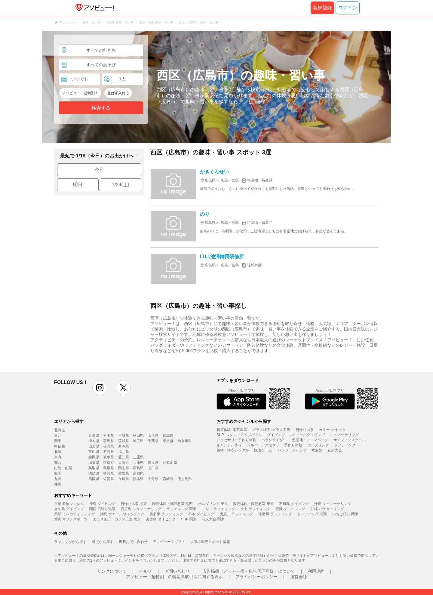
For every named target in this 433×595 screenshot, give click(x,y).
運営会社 (298, 576)
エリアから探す (69, 421)
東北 (57, 435)
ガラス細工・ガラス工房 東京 (117, 519)
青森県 (93, 435)
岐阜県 (108, 457)
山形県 (153, 435)
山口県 (153, 468)
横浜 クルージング (290, 509)
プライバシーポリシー (256, 576)
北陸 (57, 452)
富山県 (93, 452)
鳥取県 (93, 468)
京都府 (108, 462)
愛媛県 (123, 473)
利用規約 (316, 571)
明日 (78, 184)
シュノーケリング (344, 435)
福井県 (123, 452)
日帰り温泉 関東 (134, 504)
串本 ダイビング (201, 514)
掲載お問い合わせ (133, 542)
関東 (57, 441)
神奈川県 (184, 441)
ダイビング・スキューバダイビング (296, 435)
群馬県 (108, 441)
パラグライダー (274, 440)
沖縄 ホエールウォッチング (122, 514)
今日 (99, 169)
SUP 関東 (189, 519)
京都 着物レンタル (69, 504)
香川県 (108, 473)
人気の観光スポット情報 (210, 542)
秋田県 (138, 435)
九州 (57, 479)
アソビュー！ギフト (169, 542)
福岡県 (93, 479)
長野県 (108, 446)
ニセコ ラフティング (218, 509)
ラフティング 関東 (181, 509)
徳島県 (93, 473)
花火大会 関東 (213, 519)
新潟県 (123, 446)
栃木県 (93, 441)
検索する (101, 107)
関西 (57, 462)
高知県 (138, 473)
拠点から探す (102, 542)
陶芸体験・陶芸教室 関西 (172, 504)
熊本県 (138, 479)
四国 (57, 473)
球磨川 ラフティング (275, 514)
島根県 (108, 468)
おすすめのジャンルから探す (243, 421)
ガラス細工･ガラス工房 (271, 430)
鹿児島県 (184, 479)
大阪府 (123, 462)
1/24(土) (120, 184)
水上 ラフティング (255, 509)
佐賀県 (108, 479)
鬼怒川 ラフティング (236, 514)
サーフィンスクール (349, 440)
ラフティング (345, 445)
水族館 (317, 450)
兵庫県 (138, 462)
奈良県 (153, 462)
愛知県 (123, 457)
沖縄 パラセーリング (327, 509)
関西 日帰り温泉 (102, 509)
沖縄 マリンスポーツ (71, 519)
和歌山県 (170, 462)
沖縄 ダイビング (102, 504)
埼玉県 (138, 441)
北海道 (59, 430)
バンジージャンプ (292, 450)
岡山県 (123, 468)
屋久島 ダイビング (69, 509)
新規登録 (322, 7)
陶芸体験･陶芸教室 (231, 430)
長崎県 (123, 479)
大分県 (153, 479)
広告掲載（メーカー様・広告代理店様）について (248, 571)
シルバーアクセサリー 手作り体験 (274, 445)
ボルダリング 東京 (213, 504)
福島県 (168, 435)
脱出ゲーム (263, 450)
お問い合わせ (177, 571)
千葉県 (153, 441)
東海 (57, 457)
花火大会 (334, 450)
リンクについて (112, 571)
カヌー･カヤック (332, 430)
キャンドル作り (229, 445)
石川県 (108, 452)
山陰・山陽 (63, 468)
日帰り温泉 (305, 430)
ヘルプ (145, 571)
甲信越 (59, 446)
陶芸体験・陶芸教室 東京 (253, 504)
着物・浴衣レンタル (232, 450)
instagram (99, 387)
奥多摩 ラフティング (166, 514)
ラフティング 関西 (312, 514)
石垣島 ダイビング (294, 504)
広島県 (138, 468)
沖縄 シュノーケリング (332, 504)
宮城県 (123, 435)
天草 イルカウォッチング (74, 514)
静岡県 (93, 457)
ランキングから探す (70, 542)
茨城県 (123, 441)
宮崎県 (168, 479)
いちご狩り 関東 (345, 514)
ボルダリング (318, 445)
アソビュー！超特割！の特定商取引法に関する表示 (174, 576)
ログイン (347, 7)
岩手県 (108, 435)
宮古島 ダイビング (161, 519)
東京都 (168, 441)
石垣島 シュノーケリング (141, 509)
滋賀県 (93, 462)
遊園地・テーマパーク (310, 440)
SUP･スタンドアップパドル (239, 435)
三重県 (138, 457)
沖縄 (57, 484)
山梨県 (93, 446)
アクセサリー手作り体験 (236, 440)
